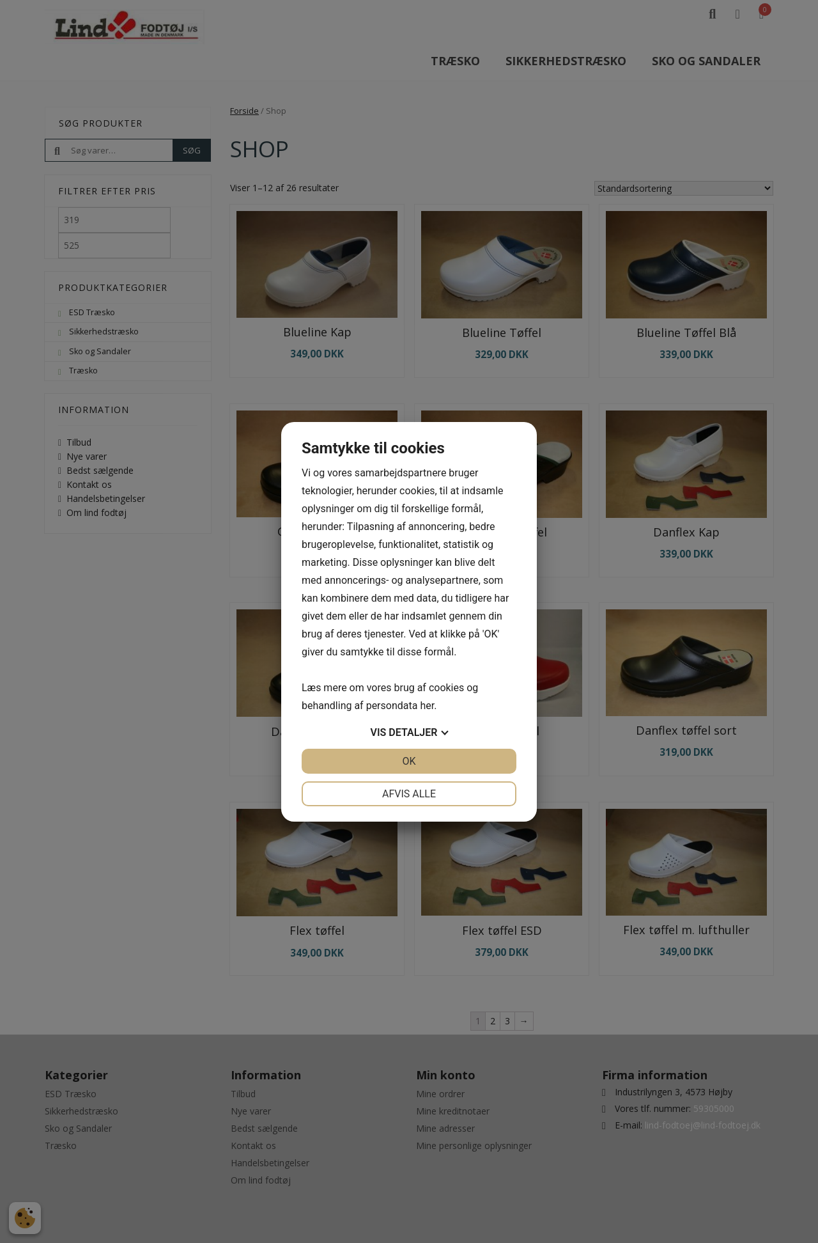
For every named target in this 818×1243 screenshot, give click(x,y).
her (427, 706)
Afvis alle (409, 794)
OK (408, 761)
